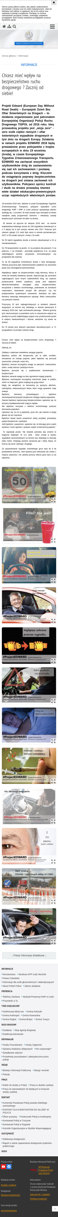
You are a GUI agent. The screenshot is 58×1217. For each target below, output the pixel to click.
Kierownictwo (9, 974)
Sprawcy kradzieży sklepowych (18, 1049)
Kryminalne (8, 1039)
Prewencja (7, 991)
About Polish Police (12, 986)
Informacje (23, 56)
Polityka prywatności (38, 1198)
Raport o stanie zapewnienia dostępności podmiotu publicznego (27, 1144)
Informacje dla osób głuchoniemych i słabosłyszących (28, 982)
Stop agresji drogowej (25, 1030)
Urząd (5, 1064)
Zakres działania (32, 986)
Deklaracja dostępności (14, 1139)
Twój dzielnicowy (11, 1006)
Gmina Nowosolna (31, 1015)
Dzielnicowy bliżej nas (13, 1011)
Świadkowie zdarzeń (13, 1052)
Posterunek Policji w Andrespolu (35, 1116)
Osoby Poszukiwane (12, 1045)
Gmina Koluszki (34, 1011)
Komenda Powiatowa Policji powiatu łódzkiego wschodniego (25, 1104)
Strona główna (9, 56)
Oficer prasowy (10, 1116)
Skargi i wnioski (41, 1070)
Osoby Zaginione (33, 1045)
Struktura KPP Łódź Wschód (32, 974)
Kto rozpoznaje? (43, 1049)
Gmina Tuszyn (42, 1019)
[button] (52, 26)
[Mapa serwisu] (9, 26)
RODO (4, 1151)
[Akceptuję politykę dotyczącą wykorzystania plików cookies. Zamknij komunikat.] (54, 2)
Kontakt (6, 1097)
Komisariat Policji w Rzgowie (16, 1124)
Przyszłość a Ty (10, 1001)
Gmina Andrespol (11, 1015)
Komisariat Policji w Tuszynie (17, 1120)
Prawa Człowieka (11, 978)
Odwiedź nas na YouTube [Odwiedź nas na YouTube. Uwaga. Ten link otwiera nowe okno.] (3, 1166)
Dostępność (8, 1133)
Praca (4, 1079)
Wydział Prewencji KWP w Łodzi (38, 997)
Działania (7, 1030)
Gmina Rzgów (9, 1019)
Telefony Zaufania (11, 997)
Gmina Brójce (26, 1019)
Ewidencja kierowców (13, 1034)
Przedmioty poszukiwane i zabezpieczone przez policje (26, 1058)
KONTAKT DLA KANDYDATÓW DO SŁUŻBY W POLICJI (26, 1111)
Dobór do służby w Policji (15, 1085)
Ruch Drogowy (9, 1024)
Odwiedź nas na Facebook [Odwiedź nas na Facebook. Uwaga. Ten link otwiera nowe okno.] (8, 1166)
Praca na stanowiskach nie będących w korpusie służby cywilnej (26, 1090)
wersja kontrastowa (9, 1210)
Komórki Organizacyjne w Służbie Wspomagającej (27, 1128)
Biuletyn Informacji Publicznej (17, 1070)
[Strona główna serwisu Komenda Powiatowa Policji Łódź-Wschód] (4, 26)
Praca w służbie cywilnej (41, 1085)
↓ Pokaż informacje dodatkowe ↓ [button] (29, 955)
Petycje (6, 1074)
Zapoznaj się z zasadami (40, 1194)
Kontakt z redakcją (8, 1185)
